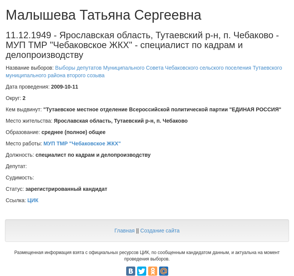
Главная (124, 231)
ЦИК (32, 200)
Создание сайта (160, 231)
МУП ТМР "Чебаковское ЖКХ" (82, 143)
